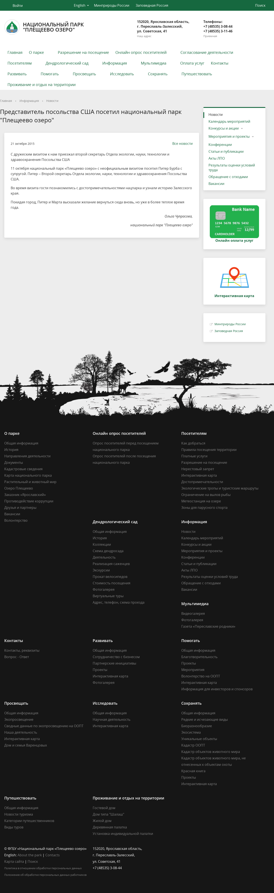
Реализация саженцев (111, 563)
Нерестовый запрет (197, 469)
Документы (13, 462)
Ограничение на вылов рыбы (206, 494)
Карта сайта (14, 861)
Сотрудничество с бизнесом (116, 656)
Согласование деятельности (206, 52)
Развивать (17, 73)
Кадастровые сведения (23, 469)
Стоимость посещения (111, 583)
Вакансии (216, 183)
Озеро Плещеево (18, 488)
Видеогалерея (193, 613)
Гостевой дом (104, 807)
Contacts (52, 855)
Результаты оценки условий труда (231, 167)
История (11, 449)
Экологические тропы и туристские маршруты (219, 488)
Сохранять (158, 73)
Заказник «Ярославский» (25, 494)
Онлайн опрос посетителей (141, 52)
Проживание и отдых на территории (41, 84)
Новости (52, 101)
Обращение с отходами (228, 176)
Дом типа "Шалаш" (108, 814)
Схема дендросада (108, 550)
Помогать (50, 73)
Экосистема (191, 732)
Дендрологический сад (67, 63)
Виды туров (13, 827)
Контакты (219, 63)
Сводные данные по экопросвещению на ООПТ (43, 726)
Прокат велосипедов (110, 576)
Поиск (33, 861)
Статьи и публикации (226, 151)
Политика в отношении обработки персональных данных (43, 868)
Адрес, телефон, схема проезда (118, 602)
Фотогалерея (104, 589)
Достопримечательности (202, 481)
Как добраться (193, 443)
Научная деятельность (111, 719)
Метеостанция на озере (201, 501)
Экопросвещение (18, 719)
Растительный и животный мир (30, 481)
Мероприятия (192, 669)
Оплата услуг (192, 63)
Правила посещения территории (209, 449)
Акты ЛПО (216, 158)
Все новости (180, 143)
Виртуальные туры (108, 596)
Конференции (220, 144)
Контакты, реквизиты (21, 650)
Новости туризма (18, 814)
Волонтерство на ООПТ (200, 676)
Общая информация (21, 443)
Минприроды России (111, 5)
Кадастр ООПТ (193, 745)
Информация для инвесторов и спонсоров (217, 689)
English (79, 5)
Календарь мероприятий (229, 121)
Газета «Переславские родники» (208, 626)
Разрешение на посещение (83, 52)
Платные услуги (194, 456)
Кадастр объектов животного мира (210, 751)
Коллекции (102, 544)
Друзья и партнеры (20, 507)
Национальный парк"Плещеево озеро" (44, 27)
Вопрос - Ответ (16, 656)
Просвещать (84, 73)
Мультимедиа (153, 63)
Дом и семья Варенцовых (25, 745)
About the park (30, 855)
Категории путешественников (29, 820)
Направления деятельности (27, 456)
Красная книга (193, 771)
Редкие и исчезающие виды (204, 719)
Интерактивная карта (199, 475)
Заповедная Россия (152, 5)
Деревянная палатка (110, 827)
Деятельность (104, 557)
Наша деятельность (20, 732)
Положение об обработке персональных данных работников (45, 875)
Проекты (100, 669)
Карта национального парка (28, 475)
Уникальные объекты (199, 738)
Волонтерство (16, 520)
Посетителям (19, 63)
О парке (36, 52)
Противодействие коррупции (28, 501)
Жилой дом (102, 820)
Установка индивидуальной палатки (123, 833)
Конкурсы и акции (223, 128)
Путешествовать (197, 73)
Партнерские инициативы (114, 663)
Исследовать (122, 73)
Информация (114, 63)
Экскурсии (101, 570)
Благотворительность (199, 656)
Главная (14, 52)
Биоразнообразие (196, 726)
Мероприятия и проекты (229, 136)
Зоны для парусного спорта (204, 507)
